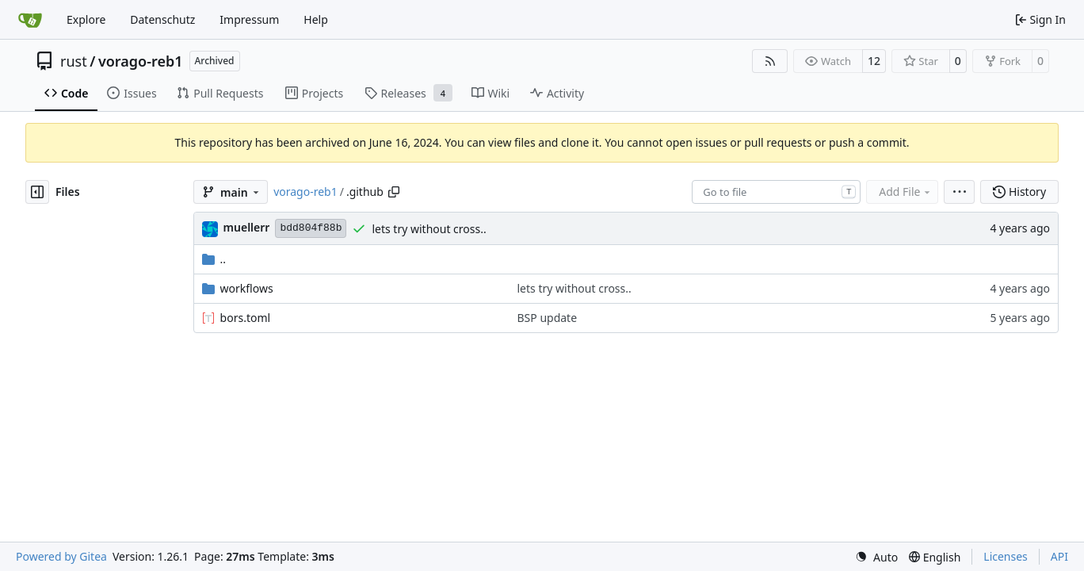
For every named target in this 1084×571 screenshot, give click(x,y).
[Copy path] (393, 191)
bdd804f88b (311, 228)
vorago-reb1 (140, 61)
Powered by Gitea (61, 556)
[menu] (959, 192)
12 (874, 60)
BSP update (547, 317)
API (1059, 556)
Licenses (1005, 556)
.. (214, 258)
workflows (246, 288)
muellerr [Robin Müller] (246, 227)
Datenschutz (162, 19)
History (1019, 191)
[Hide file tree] (37, 192)
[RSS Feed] (770, 61)
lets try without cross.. (429, 228)
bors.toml (245, 317)
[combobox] (776, 192)
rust (73, 61)
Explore (86, 19)
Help (315, 19)
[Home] (30, 20)
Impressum (249, 19)
